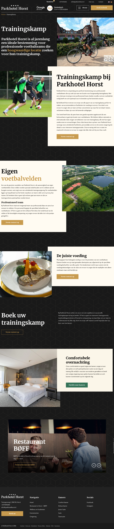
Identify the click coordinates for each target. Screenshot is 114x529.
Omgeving (33, 517)
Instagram (90, 506)
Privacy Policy (41, 526)
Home (3, 14)
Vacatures (50, 1)
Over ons (91, 2)
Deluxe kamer (62, 506)
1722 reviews (64, 9)
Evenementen (34, 513)
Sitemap (48, 526)
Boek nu (12, 514)
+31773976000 (63, 2)
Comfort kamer (63, 502)
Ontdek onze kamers (84, 385)
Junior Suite (62, 509)
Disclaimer (34, 526)
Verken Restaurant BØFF (25, 472)
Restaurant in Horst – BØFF (38, 506)
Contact (101, 2)
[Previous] (94, 473)
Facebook (90, 502)
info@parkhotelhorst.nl (77, 2)
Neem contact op (75, 137)
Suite (60, 513)
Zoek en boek (102, 8)
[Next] (99, 473)
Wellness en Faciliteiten (37, 509)
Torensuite (61, 517)
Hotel (31, 502)
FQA (52, 526)
